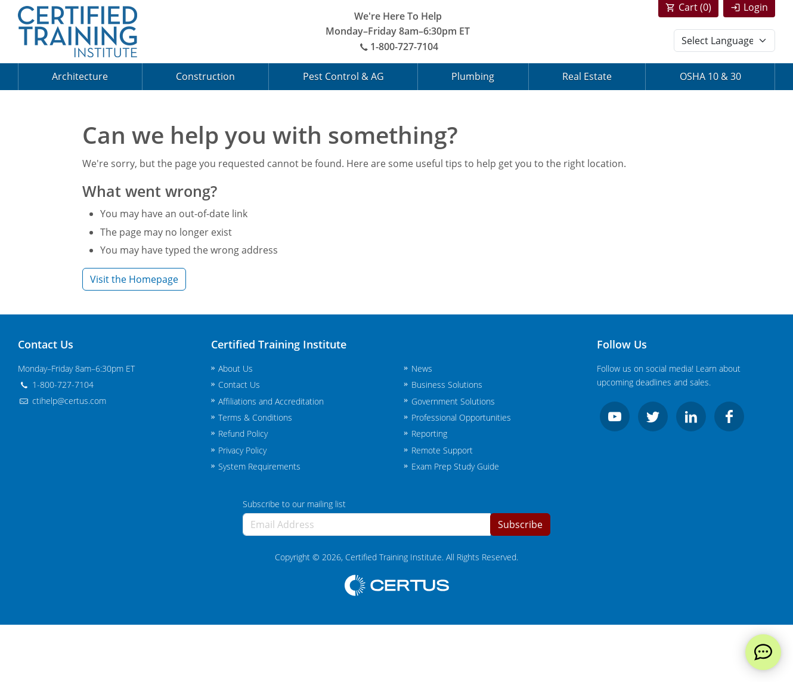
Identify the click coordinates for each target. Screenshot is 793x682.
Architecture (80, 76)
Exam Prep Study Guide (455, 466)
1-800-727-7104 (397, 46)
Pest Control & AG (343, 76)
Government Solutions (453, 401)
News (421, 368)
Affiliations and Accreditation (271, 401)
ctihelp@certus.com (62, 400)
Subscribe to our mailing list (294, 504)
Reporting (429, 433)
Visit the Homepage (134, 279)
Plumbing (472, 76)
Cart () (695, 7)
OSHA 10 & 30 (710, 76)
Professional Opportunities (461, 417)
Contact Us (239, 384)
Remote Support (442, 450)
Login (756, 7)
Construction (205, 76)
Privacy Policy (242, 450)
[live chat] (763, 652)
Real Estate (587, 76)
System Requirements (259, 466)
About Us (235, 368)
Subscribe (520, 524)
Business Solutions (446, 384)
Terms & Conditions (255, 417)
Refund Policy (243, 433)
